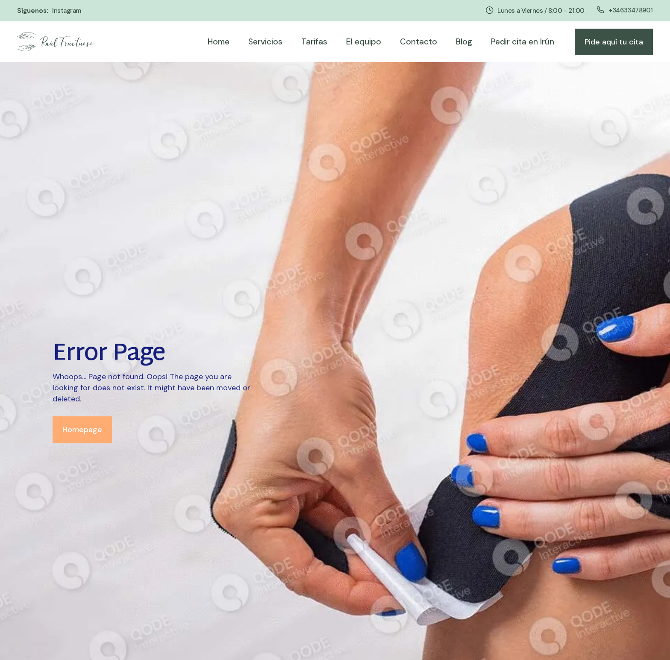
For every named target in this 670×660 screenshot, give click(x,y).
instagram (66, 11)
